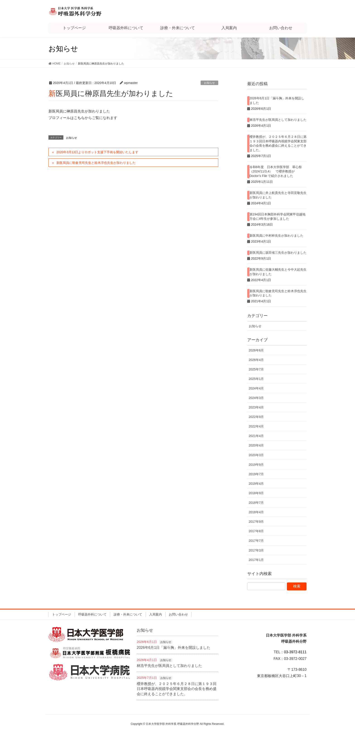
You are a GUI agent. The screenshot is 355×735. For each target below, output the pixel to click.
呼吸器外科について (92, 614)
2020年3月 (256, 455)
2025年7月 (256, 369)
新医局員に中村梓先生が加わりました (276, 235)
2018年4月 (256, 512)
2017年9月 (256, 521)
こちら (79, 118)
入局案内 (155, 614)
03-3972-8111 (295, 652)
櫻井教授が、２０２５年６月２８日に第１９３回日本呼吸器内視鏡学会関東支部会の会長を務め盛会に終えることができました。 (176, 689)
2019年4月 (256, 483)
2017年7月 (256, 540)
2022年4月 (256, 426)
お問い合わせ (178, 614)
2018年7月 (256, 502)
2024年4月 (256, 388)
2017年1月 (256, 560)
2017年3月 (256, 550)
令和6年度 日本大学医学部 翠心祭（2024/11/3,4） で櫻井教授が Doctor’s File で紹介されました (275, 171)
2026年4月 (256, 360)
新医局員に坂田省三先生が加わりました (278, 252)
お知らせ (209, 82)
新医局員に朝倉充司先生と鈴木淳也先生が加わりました (96, 163)
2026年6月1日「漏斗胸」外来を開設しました (173, 647)
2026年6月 (256, 350)
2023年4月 (256, 407)
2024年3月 (256, 398)
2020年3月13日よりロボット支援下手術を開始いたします (97, 152)
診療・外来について (128, 614)
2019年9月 (256, 464)
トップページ (61, 614)
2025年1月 (256, 379)
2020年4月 (256, 445)
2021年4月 (256, 436)
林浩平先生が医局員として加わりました (278, 120)
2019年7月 (256, 474)
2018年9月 (256, 493)
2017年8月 (256, 531)
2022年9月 (256, 417)
